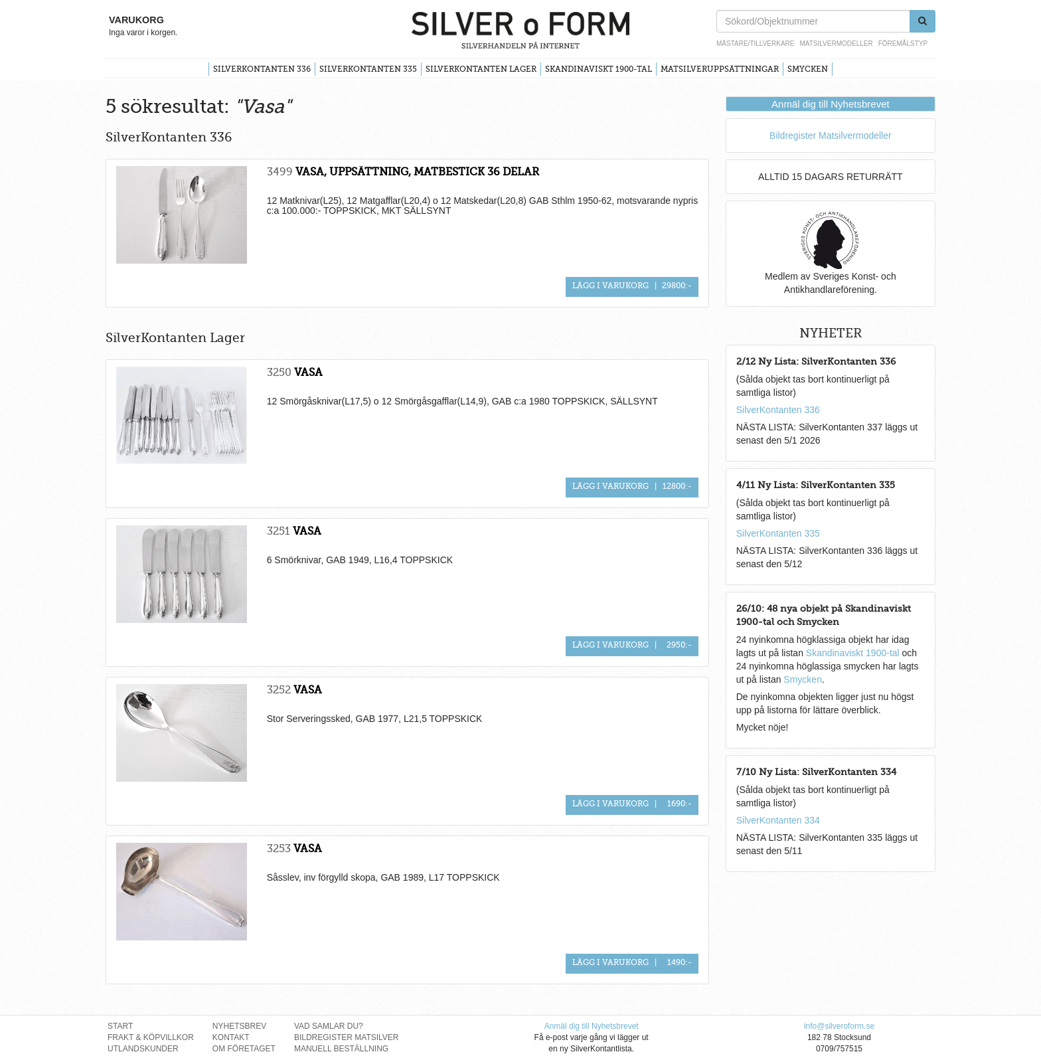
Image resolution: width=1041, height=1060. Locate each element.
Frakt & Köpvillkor (151, 1037)
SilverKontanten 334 (778, 820)
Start (120, 1026)
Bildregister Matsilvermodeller (830, 135)
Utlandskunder (143, 1048)
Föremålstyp (902, 43)
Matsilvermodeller (835, 43)
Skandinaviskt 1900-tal (598, 69)
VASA (308, 372)
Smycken (807, 69)
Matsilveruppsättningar (720, 69)
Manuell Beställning (341, 1048)
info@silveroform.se (839, 1026)
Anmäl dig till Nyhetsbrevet (830, 104)
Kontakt (231, 1037)
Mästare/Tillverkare (755, 43)
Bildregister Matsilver (346, 1037)
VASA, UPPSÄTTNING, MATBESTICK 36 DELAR (417, 171)
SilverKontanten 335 (368, 69)
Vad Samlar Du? (328, 1026)
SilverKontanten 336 (262, 69)
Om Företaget (244, 1048)
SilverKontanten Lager (481, 69)
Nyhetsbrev (239, 1026)
